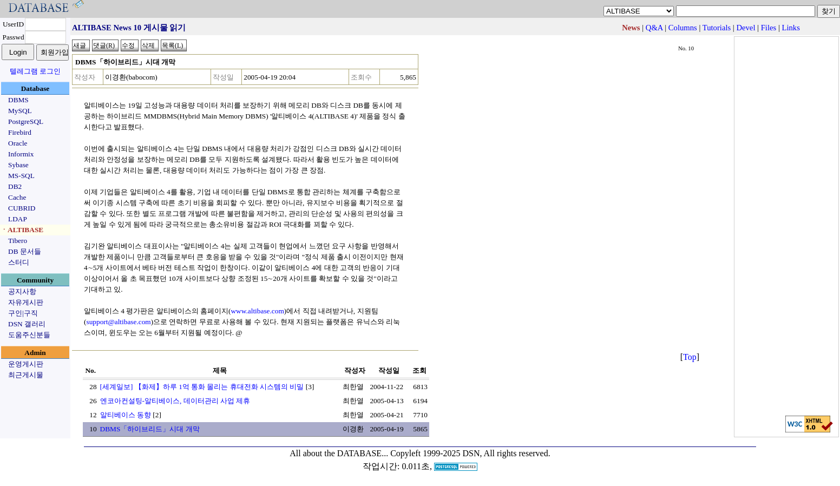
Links (791, 27)
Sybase (18, 165)
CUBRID (21, 208)
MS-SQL (21, 176)
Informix (21, 154)
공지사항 (22, 291)
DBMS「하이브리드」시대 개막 (150, 429)
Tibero (17, 241)
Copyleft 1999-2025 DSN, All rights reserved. (470, 453)
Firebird (19, 132)
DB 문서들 (24, 251)
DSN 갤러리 (26, 324)
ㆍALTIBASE (22, 230)
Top (690, 357)
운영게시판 (25, 364)
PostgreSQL (25, 121)
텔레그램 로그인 (35, 71)
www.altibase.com (257, 311)
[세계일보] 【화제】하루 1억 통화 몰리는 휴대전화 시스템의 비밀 (202, 387)
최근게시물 (25, 375)
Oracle (18, 143)
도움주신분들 (29, 335)
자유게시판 (25, 302)
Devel (745, 27)
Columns (682, 27)
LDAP (17, 219)
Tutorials (717, 27)
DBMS (18, 100)
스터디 (18, 262)
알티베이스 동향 (125, 415)
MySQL (20, 111)
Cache (17, 197)
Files (769, 27)
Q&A (654, 27)
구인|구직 (23, 313)
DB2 (15, 186)
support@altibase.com (118, 322)
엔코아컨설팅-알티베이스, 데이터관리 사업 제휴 (175, 401)
